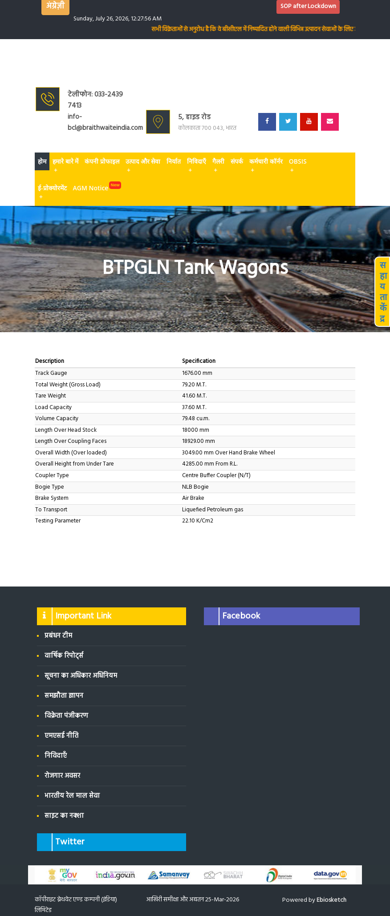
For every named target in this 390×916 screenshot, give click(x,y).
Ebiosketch (331, 900)
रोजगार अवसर (62, 776)
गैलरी (218, 166)
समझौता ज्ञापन (64, 696)
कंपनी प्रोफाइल (102, 161)
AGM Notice (91, 188)
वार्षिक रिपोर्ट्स (64, 656)
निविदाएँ (196, 166)
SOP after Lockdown (308, 6)
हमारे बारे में (65, 166)
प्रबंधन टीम (58, 636)
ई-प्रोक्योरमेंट (52, 192)
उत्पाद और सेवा (143, 166)
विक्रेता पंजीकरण (66, 716)
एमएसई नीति (61, 736)
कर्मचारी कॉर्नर (266, 166)
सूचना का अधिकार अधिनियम (81, 676)
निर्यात (174, 161)
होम (42, 161)
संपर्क (237, 161)
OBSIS (298, 166)
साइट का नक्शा (64, 816)
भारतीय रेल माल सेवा (72, 796)
